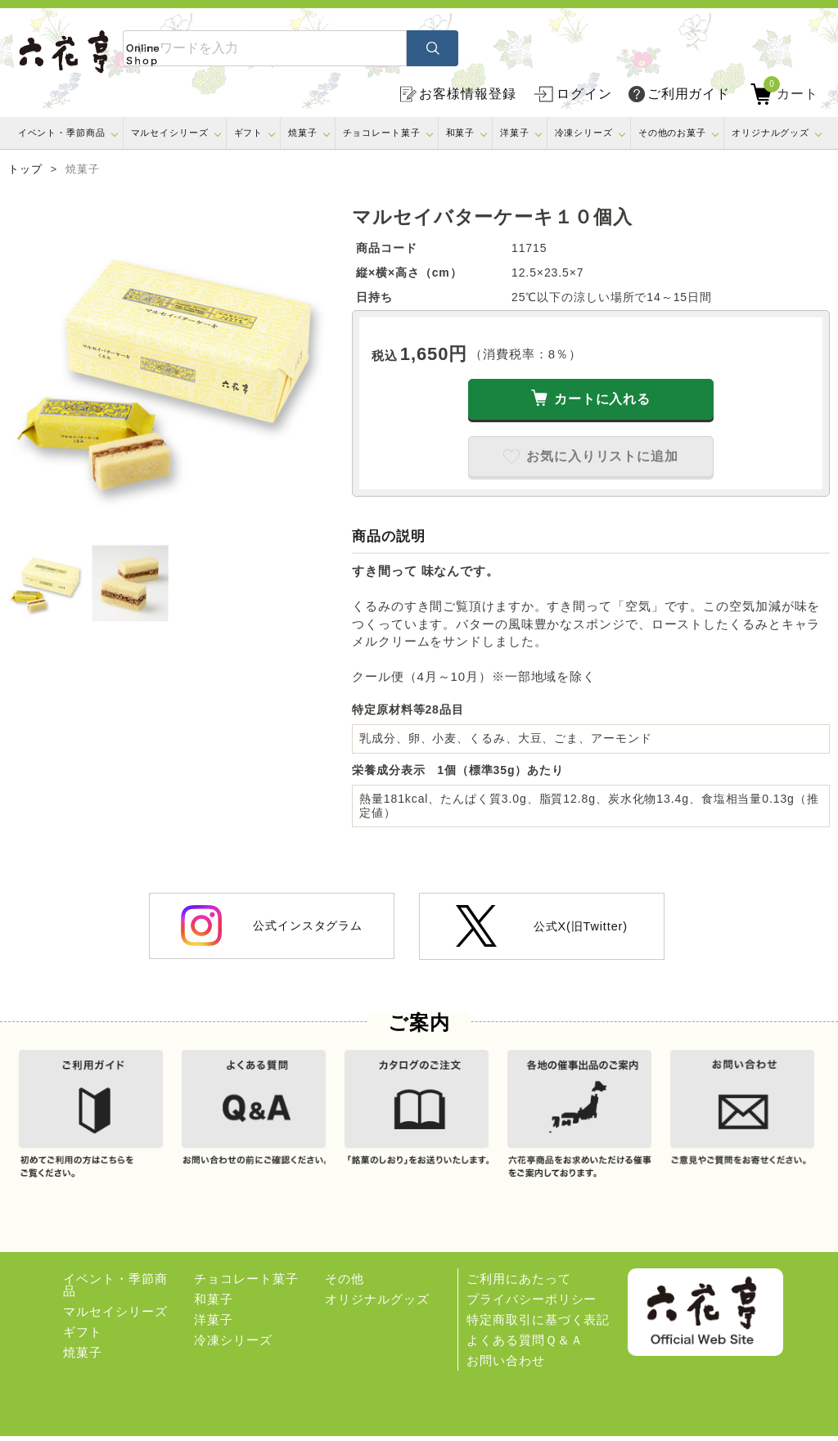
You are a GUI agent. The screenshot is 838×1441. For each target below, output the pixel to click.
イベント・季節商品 (62, 132)
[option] (172, 370)
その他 (344, 1283)
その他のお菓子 (672, 132)
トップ (25, 169)
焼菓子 (303, 132)
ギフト (249, 132)
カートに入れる (602, 399)
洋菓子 (514, 132)
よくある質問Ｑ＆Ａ (524, 1345)
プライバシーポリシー (531, 1304)
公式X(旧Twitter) (542, 926)
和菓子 (460, 132)
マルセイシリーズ (170, 132)
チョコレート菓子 (382, 132)
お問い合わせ (505, 1365)
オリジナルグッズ (770, 132)
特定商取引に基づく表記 (538, 1324)
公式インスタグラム (272, 925)
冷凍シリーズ (584, 132)
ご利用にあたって (518, 1283)
